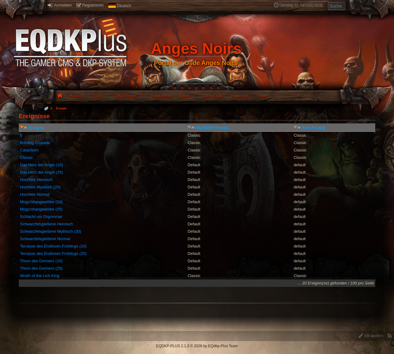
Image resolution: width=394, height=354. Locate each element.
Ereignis (36, 127)
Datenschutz (213, 95)
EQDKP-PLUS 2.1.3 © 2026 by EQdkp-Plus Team (197, 346)
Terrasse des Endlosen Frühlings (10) (53, 246)
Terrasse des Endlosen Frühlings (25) (53, 253)
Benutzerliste (161, 95)
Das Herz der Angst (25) (41, 172)
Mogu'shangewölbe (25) (41, 209)
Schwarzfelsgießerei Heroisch (46, 224)
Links (184, 95)
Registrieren (89, 5)
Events (61, 108)
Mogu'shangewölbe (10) (41, 201)
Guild (97, 95)
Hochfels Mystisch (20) (40, 187)
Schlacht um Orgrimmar (41, 216)
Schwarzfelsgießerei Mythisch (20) (50, 231)
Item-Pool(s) (313, 127)
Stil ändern (371, 335)
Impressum (240, 95)
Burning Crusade (35, 142)
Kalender (77, 95)
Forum (262, 95)
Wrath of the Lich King (39, 275)
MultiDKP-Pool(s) (212, 127)
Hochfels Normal (35, 194)
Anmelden (60, 5)
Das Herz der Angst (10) (41, 165)
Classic (26, 157)
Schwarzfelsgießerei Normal (45, 238)
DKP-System (126, 95)
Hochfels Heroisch (36, 179)
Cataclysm (29, 150)
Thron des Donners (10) (41, 261)
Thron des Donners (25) (41, 268)
